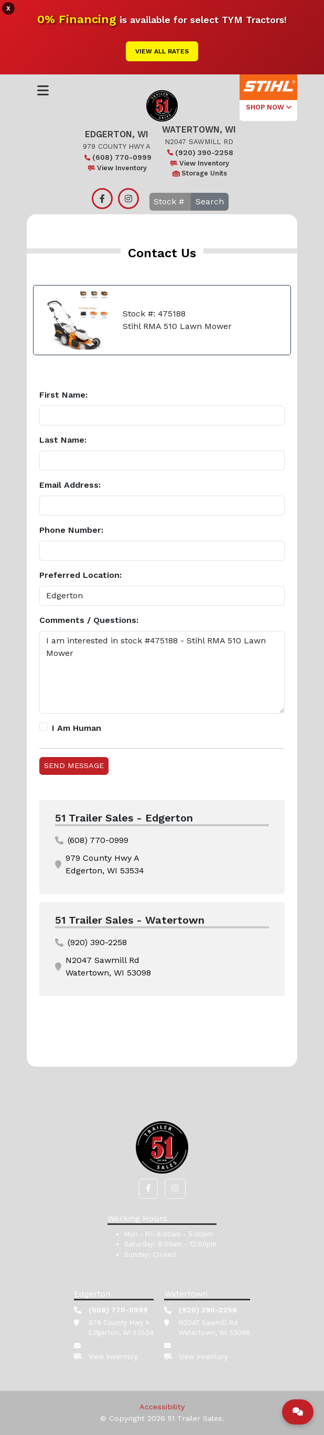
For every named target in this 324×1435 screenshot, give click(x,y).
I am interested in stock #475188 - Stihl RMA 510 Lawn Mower (162, 672)
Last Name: (63, 440)
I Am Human (76, 728)
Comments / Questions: (88, 620)
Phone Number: (71, 530)
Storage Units (199, 173)
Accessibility (162, 1407)
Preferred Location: (80, 575)
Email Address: (70, 485)
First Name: (63, 395)
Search (210, 201)
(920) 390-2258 (199, 152)
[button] (148, 1189)
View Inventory (117, 168)
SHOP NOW (268, 107)
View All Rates (162, 51)
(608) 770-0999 (117, 157)
